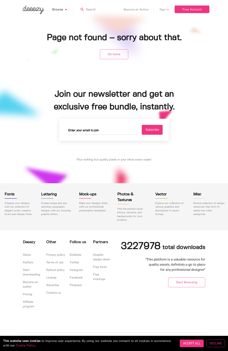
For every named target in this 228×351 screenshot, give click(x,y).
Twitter (74, 262)
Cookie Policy (25, 345)
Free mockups (99, 277)
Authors (28, 262)
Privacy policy (55, 254)
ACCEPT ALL (191, 343)
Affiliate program (28, 304)
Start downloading (31, 272)
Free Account (192, 9)
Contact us (53, 292)
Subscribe (152, 129)
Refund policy (55, 270)
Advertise (52, 285)
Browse (63, 9)
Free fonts (100, 267)
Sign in (164, 9)
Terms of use (54, 262)
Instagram (76, 270)
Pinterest (76, 285)
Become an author (30, 284)
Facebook (76, 277)
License (51, 277)
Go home (114, 54)
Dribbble (75, 254)
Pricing (27, 294)
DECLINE (216, 343)
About (27, 254)
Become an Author (139, 9)
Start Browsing (186, 282)
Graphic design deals (101, 257)
